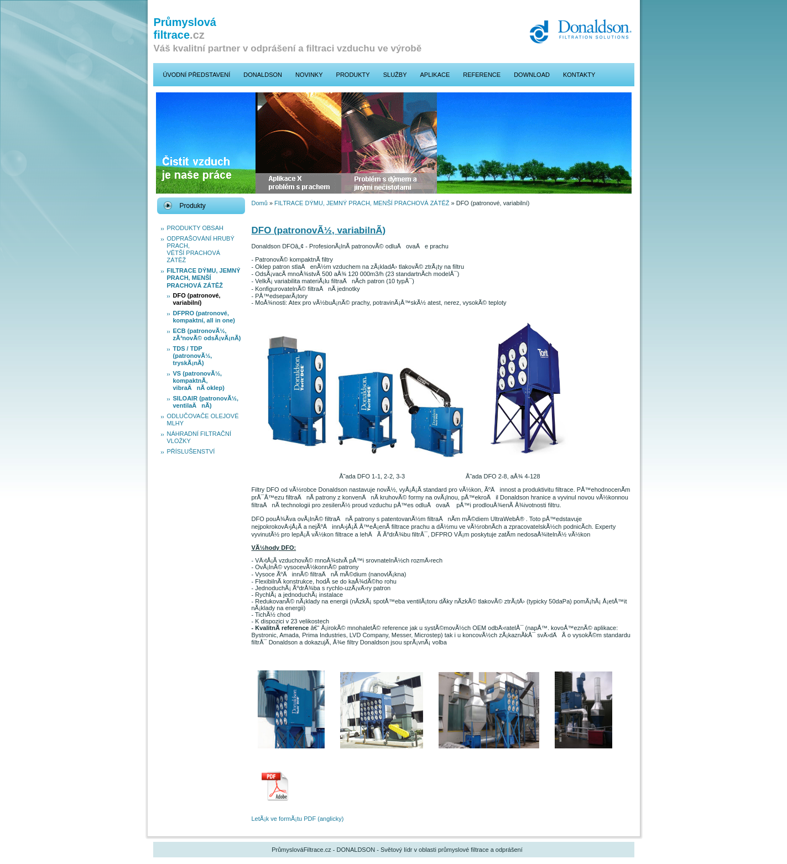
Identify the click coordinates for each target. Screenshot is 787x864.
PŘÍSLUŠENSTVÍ (191, 451)
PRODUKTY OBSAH (195, 228)
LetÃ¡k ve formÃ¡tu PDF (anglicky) (298, 818)
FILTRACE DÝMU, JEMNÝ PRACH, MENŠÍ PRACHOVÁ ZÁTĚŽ (204, 277)
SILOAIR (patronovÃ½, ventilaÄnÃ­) (206, 402)
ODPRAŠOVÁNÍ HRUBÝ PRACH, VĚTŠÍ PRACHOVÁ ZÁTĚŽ (200, 249)
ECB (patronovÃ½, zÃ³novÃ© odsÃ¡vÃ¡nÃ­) (207, 334)
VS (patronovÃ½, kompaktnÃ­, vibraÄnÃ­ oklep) (199, 380)
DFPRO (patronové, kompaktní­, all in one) (204, 317)
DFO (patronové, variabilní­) (197, 299)
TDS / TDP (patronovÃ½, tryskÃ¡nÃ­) (192, 355)
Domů (260, 203)
